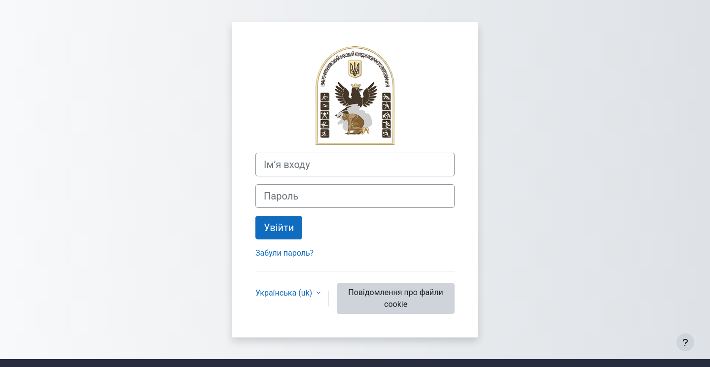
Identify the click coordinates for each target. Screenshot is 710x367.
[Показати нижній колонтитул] (685, 342)
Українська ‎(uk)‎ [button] (284, 293)
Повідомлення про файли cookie (395, 298)
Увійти (279, 228)
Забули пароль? (284, 253)
